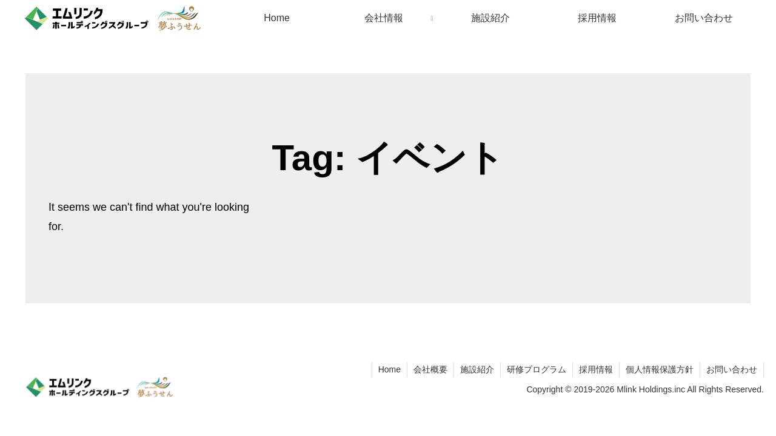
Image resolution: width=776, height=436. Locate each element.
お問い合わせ (731, 369)
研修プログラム (536, 369)
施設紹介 (477, 369)
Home (389, 369)
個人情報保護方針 (660, 369)
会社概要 (430, 369)
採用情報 (596, 369)
